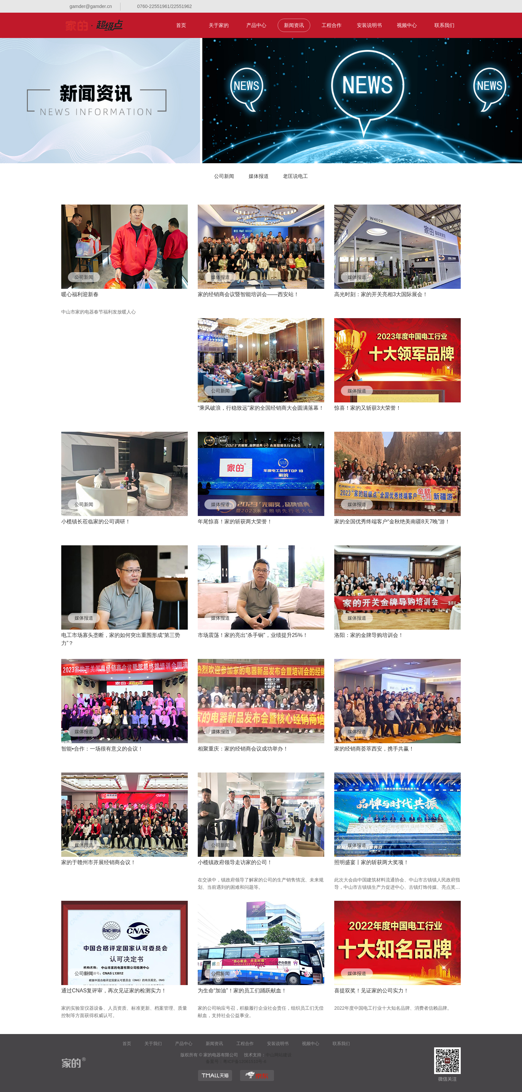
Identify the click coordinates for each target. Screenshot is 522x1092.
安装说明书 (369, 25)
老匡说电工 (295, 176)
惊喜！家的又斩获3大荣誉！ (367, 408)
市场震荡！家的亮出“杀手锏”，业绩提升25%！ (253, 635)
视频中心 (407, 25)
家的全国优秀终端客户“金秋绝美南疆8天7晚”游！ (392, 521)
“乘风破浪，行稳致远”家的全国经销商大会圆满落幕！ (261, 408)
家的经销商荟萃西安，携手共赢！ (374, 749)
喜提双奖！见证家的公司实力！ (371, 990)
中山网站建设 (279, 1054)
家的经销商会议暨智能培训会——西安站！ (248, 294)
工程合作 (332, 25)
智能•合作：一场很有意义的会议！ (102, 749)
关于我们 (153, 1043)
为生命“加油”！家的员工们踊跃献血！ (242, 990)
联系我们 (444, 25)
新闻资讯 (294, 25)
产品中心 (256, 25)
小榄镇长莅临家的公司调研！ (95, 521)
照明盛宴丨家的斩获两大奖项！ (371, 862)
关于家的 (219, 25)
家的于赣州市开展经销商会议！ (98, 862)
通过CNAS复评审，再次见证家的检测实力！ (113, 990)
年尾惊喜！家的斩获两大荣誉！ (235, 521)
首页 (181, 25)
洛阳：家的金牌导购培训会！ (368, 635)
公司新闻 (224, 176)
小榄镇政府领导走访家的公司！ (235, 862)
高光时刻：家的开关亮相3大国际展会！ (381, 294)
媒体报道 (259, 176)
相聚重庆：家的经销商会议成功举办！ (243, 749)
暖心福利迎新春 (80, 294)
